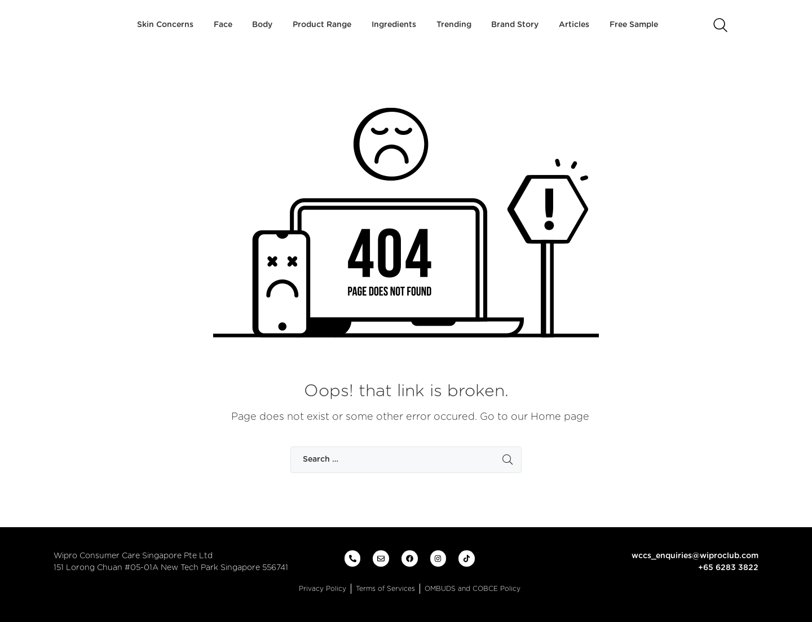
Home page (560, 417)
